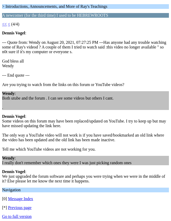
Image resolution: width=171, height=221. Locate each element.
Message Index (20, 199)
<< (4, 24)
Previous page (20, 207)
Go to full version (17, 216)
